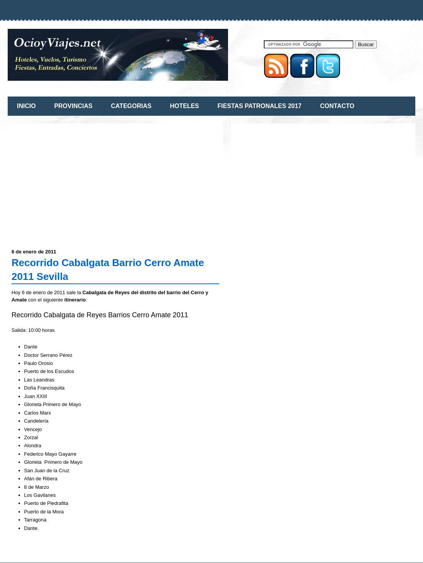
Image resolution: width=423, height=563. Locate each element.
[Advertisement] (76, 181)
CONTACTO (337, 106)
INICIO (26, 106)
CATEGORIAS (131, 106)
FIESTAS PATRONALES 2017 (260, 106)
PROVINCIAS (73, 106)
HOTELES (184, 106)
